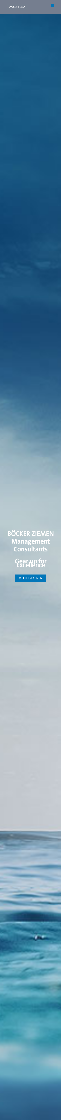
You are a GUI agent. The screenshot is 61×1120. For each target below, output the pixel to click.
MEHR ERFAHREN (30, 578)
